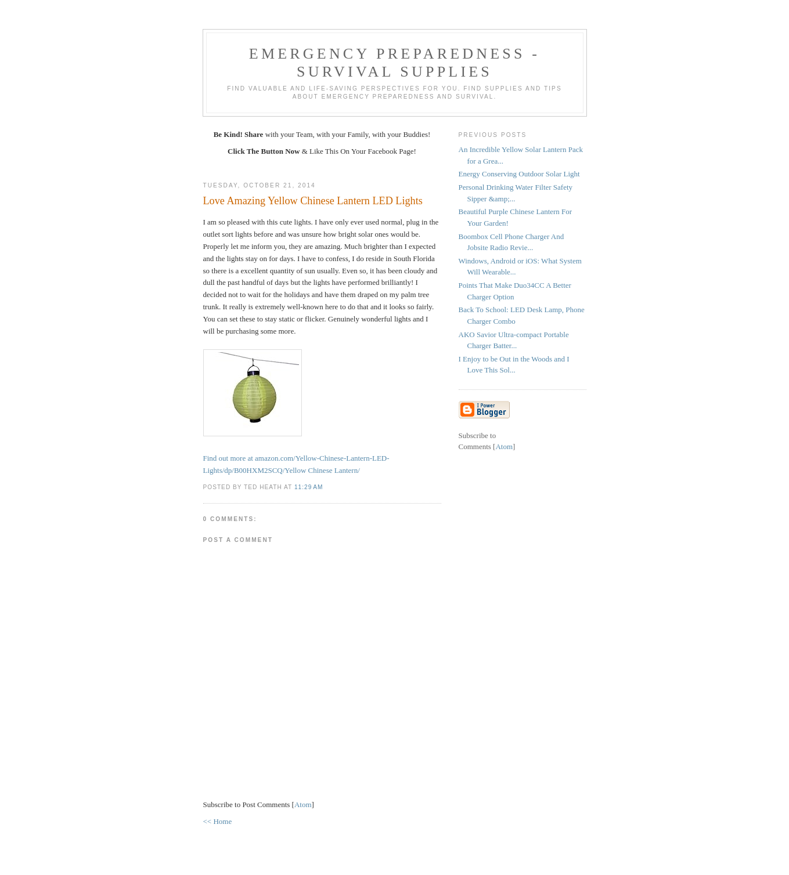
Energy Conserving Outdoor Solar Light (519, 173)
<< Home (217, 821)
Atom (303, 804)
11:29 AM (308, 487)
